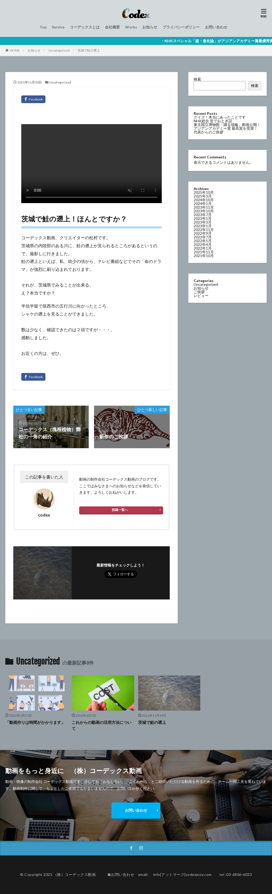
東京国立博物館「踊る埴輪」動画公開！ (227, 124)
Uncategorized (59, 50)
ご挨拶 (199, 291)
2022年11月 (204, 229)
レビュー (201, 295)
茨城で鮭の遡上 (89, 50)
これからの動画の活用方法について (101, 725)
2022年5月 (203, 240)
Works (131, 27)
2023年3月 (203, 222)
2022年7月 (203, 237)
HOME (15, 50)
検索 (197, 79)
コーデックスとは (85, 27)
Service (58, 27)
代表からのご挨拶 (208, 132)
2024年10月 (204, 200)
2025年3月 (203, 196)
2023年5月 (203, 218)
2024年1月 (203, 203)
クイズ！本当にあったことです (220, 117)
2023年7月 (203, 214)
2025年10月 (204, 192)
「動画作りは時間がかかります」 (35, 722)
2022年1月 (203, 248)
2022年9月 (203, 233)
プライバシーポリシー (181, 27)
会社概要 (112, 27)
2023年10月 (204, 211)
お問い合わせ (216, 27)
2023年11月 (204, 207)
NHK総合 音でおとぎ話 (213, 121)
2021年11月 (204, 252)
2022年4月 (203, 244)
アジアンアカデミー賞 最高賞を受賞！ (226, 128)
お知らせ (149, 27)
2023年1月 (203, 226)
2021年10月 (204, 255)
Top (43, 27)
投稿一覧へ (120, 510)
